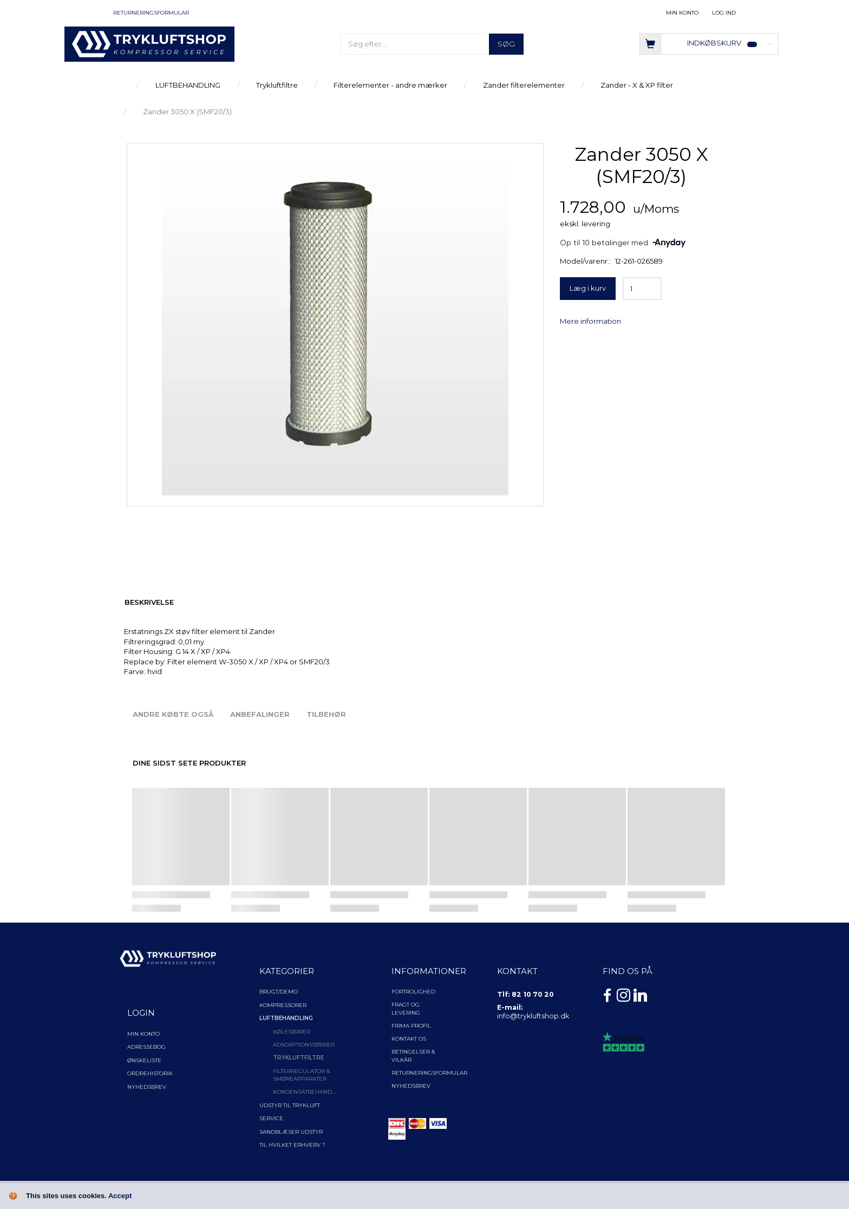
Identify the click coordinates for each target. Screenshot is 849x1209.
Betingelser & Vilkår (413, 1055)
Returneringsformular (151, 12)
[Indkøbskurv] (709, 43)
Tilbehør (326, 714)
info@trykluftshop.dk (533, 1016)
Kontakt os (408, 1038)
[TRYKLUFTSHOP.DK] (149, 43)
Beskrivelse (149, 602)
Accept (120, 1196)
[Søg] (506, 44)
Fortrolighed (413, 991)
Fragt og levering (405, 1008)
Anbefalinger (260, 714)
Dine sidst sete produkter (189, 763)
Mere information (590, 321)
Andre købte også (173, 714)
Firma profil (411, 1025)
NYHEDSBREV (410, 1085)
